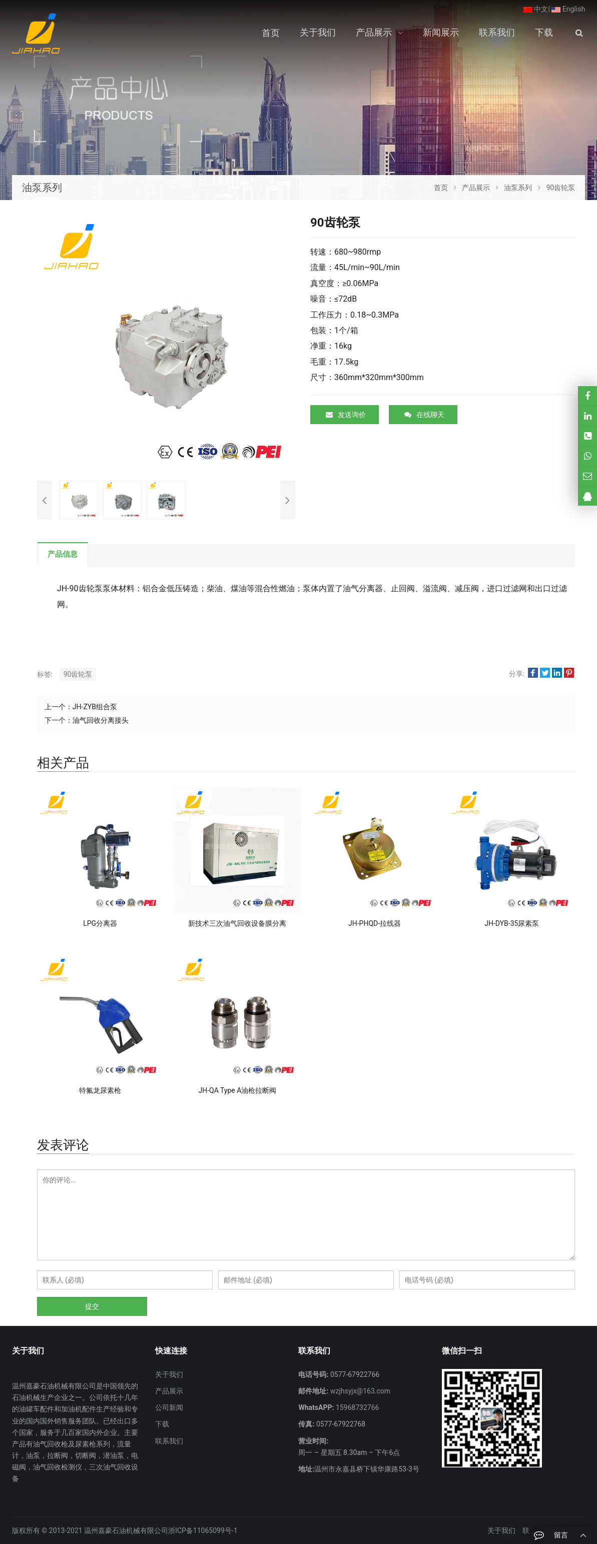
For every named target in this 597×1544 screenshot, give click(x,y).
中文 (535, 9)
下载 (162, 1424)
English (568, 9)
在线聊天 (424, 415)
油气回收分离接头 (101, 720)
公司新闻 (169, 1407)
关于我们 (169, 1374)
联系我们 (169, 1441)
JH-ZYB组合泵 (95, 707)
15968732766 (356, 1407)
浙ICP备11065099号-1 (202, 1530)
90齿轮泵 (78, 674)
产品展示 (169, 1391)
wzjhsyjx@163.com (359, 1391)
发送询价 (346, 415)
